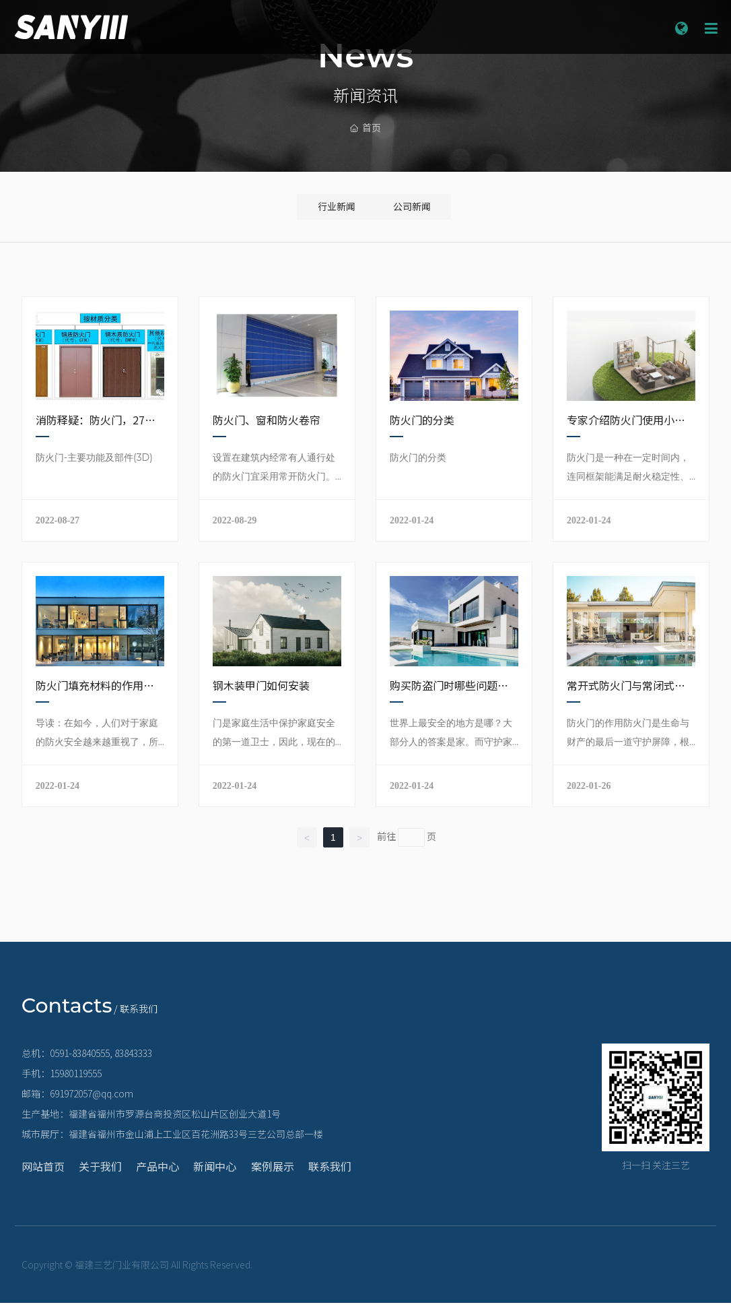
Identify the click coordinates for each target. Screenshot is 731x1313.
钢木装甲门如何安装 (261, 695)
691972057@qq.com (91, 1103)
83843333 (133, 1063)
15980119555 (76, 1083)
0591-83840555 (80, 1063)
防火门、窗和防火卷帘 (266, 430)
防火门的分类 (422, 430)
